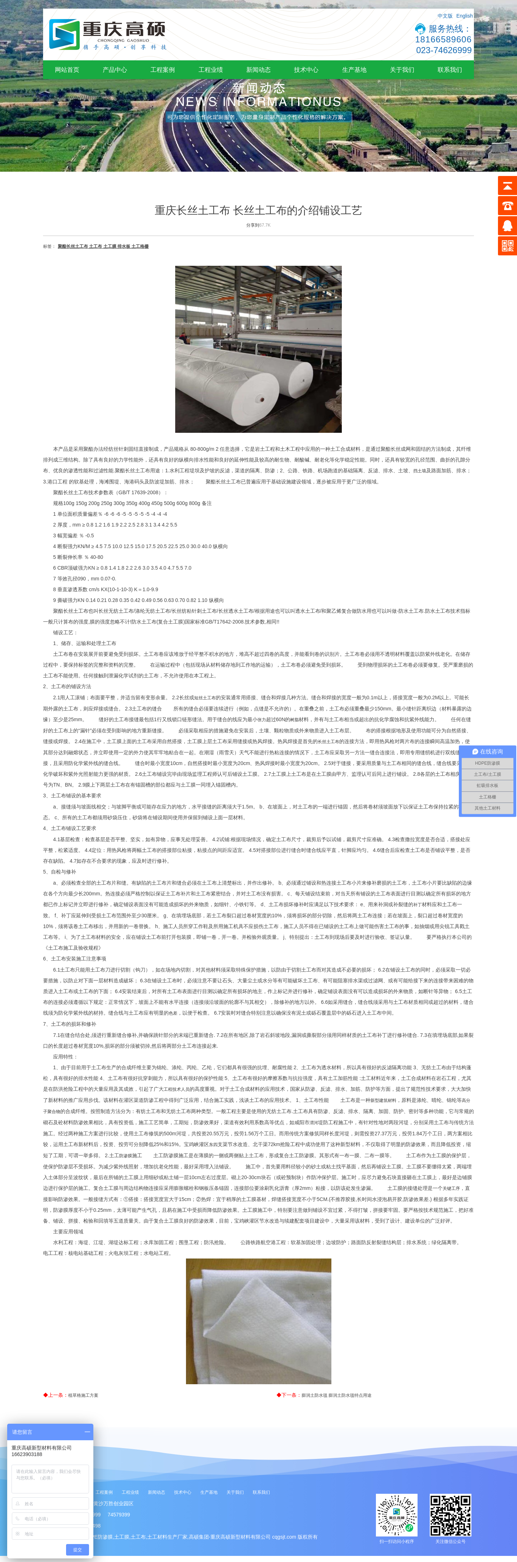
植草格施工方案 (83, 1395)
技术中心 (306, 69)
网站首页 (67, 69)
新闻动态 (258, 69)
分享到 (252, 225)
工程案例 (162, 69)
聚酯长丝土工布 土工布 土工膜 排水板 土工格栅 (103, 246)
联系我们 (450, 69)
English (464, 16)
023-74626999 (444, 50)
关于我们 (402, 69)
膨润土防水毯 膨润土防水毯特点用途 (337, 1395)
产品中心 (115, 69)
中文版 (445, 16)
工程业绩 (211, 69)
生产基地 (354, 69)
